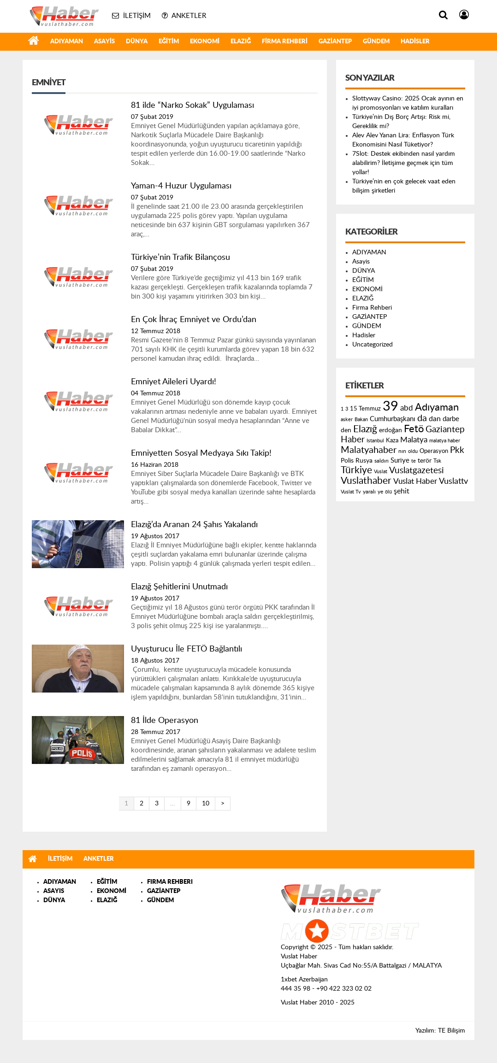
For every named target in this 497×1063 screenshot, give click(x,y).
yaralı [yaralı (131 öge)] (369, 491)
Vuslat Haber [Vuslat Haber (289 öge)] (415, 481)
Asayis (104, 42)
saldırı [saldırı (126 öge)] (381, 461)
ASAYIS (53, 891)
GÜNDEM (376, 42)
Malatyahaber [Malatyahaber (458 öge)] (368, 450)
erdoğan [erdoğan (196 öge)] (390, 430)
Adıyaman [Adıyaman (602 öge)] (437, 407)
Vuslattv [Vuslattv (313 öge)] (453, 481)
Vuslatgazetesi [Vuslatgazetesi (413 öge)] (416, 470)
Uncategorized (372, 344)
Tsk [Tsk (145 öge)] (437, 461)
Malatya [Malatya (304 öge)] (413, 440)
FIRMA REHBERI (170, 882)
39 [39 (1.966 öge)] (390, 406)
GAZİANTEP (335, 42)
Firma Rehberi (285, 42)
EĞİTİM (169, 42)
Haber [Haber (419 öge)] (353, 439)
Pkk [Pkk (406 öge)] (457, 450)
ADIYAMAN (66, 42)
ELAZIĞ (241, 42)
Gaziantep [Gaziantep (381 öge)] (445, 429)
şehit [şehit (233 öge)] (401, 491)
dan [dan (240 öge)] (435, 419)
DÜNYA (137, 42)
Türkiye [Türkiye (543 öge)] (356, 470)
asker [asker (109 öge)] (347, 419)
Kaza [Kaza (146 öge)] (392, 440)
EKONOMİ (204, 42)
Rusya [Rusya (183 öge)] (364, 461)
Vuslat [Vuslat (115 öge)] (380, 471)
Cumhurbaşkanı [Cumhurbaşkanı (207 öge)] (392, 419)
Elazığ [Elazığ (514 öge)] (365, 429)
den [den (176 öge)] (346, 430)
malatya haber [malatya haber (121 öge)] (444, 440)
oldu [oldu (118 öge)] (413, 451)
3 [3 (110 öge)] (346, 408)
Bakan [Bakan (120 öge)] (361, 419)
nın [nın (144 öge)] (402, 451)
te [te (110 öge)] (413, 461)
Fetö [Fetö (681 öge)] (414, 429)
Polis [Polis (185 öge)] (347, 461)
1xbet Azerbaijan (304, 979)
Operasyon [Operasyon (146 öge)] (434, 451)
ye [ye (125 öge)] (380, 491)
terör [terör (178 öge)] (425, 461)
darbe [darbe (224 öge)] (451, 419)
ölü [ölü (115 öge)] (388, 491)
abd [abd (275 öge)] (406, 408)
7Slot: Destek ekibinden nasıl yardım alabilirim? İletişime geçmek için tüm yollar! (403, 163)
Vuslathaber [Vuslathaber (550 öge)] (366, 481)
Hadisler (415, 42)
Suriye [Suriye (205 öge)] (399, 460)
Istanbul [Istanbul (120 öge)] (375, 440)
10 (205, 803)
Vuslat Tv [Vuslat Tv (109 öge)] (351, 491)
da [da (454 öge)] (422, 418)
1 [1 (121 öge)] (342, 408)
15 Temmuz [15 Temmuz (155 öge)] (365, 409)
